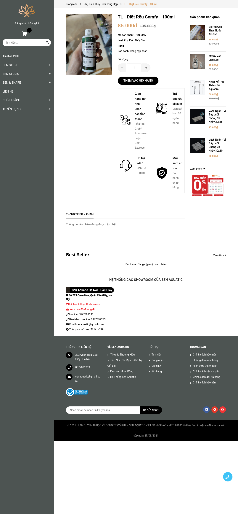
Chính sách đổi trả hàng (206, 376)
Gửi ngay (153, 410)
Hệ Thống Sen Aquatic (123, 376)
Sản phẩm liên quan (205, 17)
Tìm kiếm (157, 354)
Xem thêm (197, 168)
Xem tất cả (219, 255)
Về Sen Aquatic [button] (118, 346)
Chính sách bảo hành (205, 382)
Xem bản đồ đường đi (80, 309)
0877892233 (82, 367)
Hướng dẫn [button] (198, 346)
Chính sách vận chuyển (206, 371)
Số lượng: (123, 59)
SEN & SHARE (12, 82)
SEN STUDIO (11, 74)
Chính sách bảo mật (204, 354)
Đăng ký (34, 23)
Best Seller (77, 254)
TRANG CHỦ (11, 56)
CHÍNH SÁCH (11, 100)
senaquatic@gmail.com (87, 379)
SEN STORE (10, 65)
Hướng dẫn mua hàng (205, 360)
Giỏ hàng (157, 371)
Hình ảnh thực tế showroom (85, 304)
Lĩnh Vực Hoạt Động (122, 371)
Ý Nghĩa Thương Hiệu (122, 354)
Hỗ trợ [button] (154, 346)
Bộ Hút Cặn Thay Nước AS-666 (215, 30)
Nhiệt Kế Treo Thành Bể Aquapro (217, 85)
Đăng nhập (21, 23)
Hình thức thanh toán (205, 365)
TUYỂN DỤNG (12, 109)
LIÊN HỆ (8, 91)
